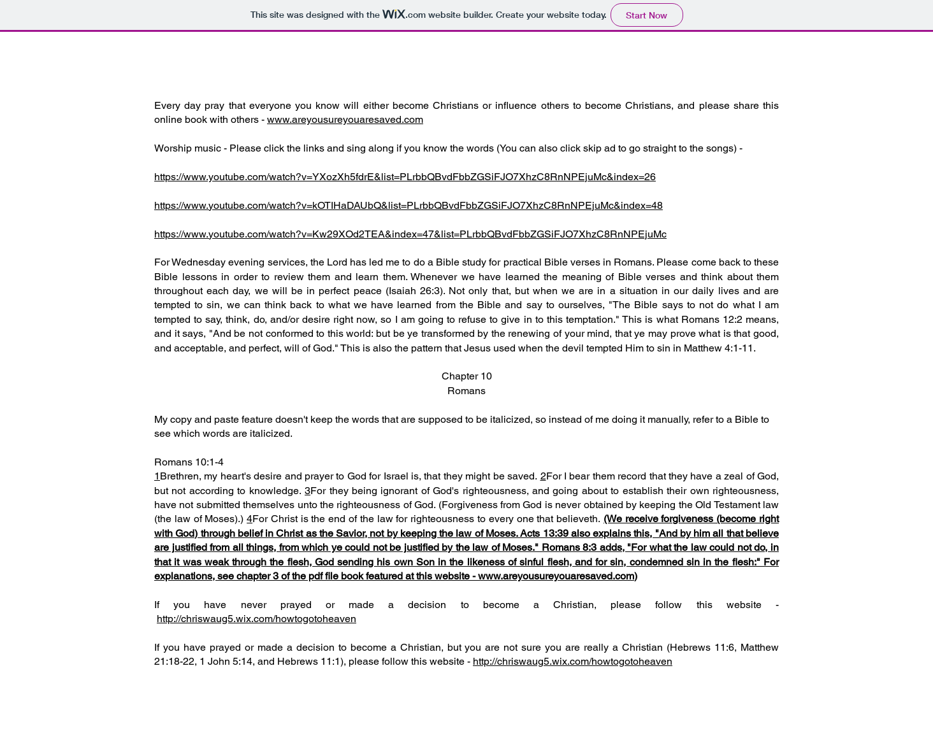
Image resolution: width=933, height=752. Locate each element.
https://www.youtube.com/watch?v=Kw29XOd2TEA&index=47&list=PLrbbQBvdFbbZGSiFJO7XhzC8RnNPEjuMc (410, 234)
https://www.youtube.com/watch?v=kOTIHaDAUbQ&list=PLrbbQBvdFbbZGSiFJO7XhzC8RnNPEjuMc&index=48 (408, 205)
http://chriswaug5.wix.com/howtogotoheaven (256, 619)
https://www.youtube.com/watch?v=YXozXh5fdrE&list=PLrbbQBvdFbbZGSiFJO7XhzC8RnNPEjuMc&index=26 (405, 177)
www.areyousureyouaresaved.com (345, 119)
